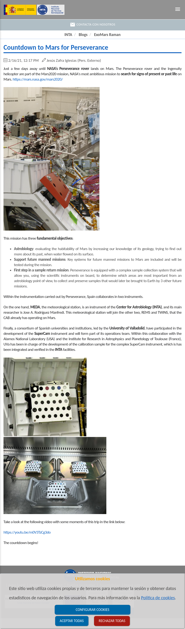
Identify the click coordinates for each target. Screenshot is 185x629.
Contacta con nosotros (92, 24)
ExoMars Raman (107, 34)
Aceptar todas (72, 621)
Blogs (83, 34)
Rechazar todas (112, 621)
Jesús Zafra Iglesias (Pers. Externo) (74, 60)
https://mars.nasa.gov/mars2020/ (38, 79)
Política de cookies (158, 597)
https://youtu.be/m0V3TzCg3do (26, 532)
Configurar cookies (92, 609)
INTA (68, 34)
